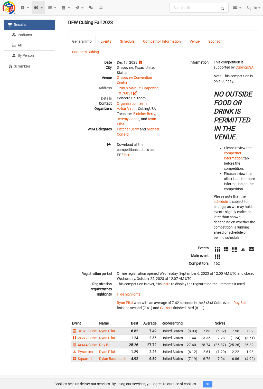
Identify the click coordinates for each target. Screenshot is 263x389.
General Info (82, 41)
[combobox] (199, 8)
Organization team (132, 103)
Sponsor (215, 41)
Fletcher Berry (144, 114)
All (17, 45)
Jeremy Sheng (128, 119)
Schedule (127, 41)
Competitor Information (162, 41)
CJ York (166, 308)
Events (105, 41)
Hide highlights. (129, 294)
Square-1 (82, 359)
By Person (23, 55)
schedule (221, 202)
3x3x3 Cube (84, 331)
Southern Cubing (85, 52)
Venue (195, 41)
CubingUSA (244, 67)
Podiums (22, 35)
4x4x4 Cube (84, 345)
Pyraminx (82, 352)
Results (17, 25)
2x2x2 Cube (84, 338)
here (127, 155)
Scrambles (19, 66)
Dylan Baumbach (112, 359)
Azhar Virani (126, 109)
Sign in (253, 8)
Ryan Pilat (125, 303)
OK (208, 384)
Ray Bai (239, 303)
